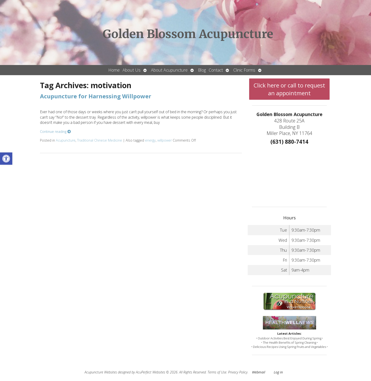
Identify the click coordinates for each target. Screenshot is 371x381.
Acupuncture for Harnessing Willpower (95, 96)
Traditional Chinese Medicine (99, 140)
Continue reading (55, 131)
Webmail (258, 372)
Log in (278, 372)
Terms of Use (217, 372)
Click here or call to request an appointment (289, 89)
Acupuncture (65, 140)
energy (150, 140)
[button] (6, 158)
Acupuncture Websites (100, 372)
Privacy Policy (237, 372)
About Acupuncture (169, 70)
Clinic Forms (244, 70)
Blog (202, 70)
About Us (132, 70)
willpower (164, 140)
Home (114, 70)
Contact (216, 70)
